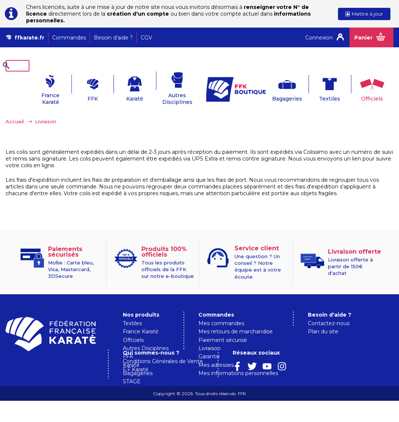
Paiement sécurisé (222, 328)
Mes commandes (221, 311)
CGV (146, 37)
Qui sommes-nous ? (226, 374)
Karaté (122, 87)
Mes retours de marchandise (235, 320)
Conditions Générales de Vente (238, 382)
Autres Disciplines (166, 87)
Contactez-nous (328, 311)
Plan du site (323, 320)
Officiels (362, 87)
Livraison (209, 336)
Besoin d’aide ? (113, 37)
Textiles (319, 87)
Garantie (209, 345)
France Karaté (37, 87)
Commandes (69, 37)
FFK (79, 87)
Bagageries (276, 87)
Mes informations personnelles (238, 361)
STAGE (132, 370)
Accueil (15, 110)
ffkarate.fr (29, 37)
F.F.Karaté (211, 391)
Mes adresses (216, 353)
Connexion (319, 37)
